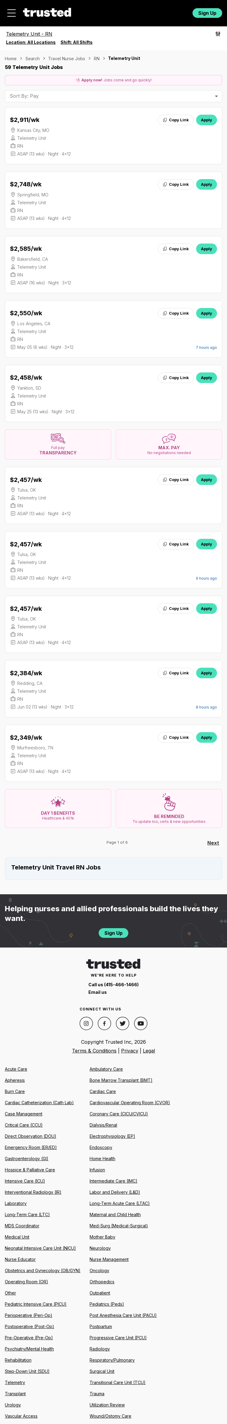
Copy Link (176, 119)
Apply (206, 119)
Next (213, 843)
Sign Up (207, 13)
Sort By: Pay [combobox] (24, 96)
